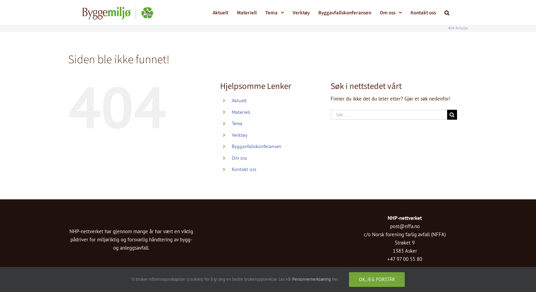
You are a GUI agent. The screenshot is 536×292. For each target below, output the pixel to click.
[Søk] (452, 115)
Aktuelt (239, 100)
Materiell (241, 112)
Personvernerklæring (311, 279)
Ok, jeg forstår (377, 279)
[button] (446, 12)
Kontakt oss (244, 169)
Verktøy (239, 135)
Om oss (239, 158)
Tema (237, 123)
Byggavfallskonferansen (256, 146)
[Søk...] (389, 115)
